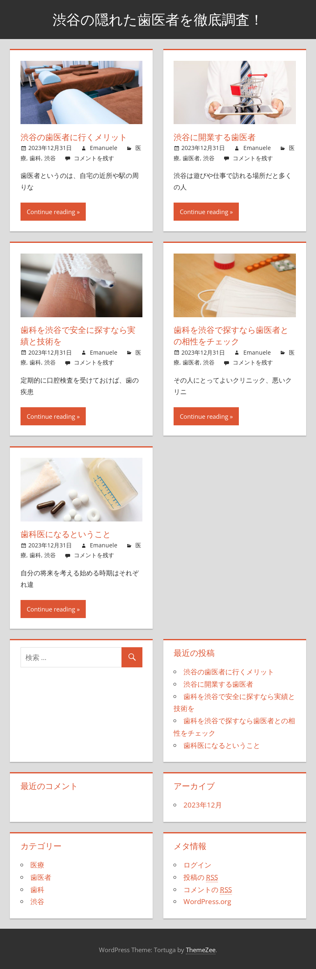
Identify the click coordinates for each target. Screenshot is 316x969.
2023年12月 (202, 804)
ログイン (197, 864)
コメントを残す (94, 158)
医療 (37, 864)
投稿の (200, 876)
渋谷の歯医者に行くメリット (74, 137)
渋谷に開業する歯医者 (215, 137)
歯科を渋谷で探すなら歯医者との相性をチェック (231, 335)
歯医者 (191, 158)
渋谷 (50, 158)
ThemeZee (200, 949)
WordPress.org (207, 901)
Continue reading (51, 212)
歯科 (35, 158)
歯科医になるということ (66, 533)
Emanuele (103, 148)
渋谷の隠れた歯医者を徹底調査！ (158, 19)
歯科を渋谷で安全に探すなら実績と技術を (78, 335)
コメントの (207, 889)
